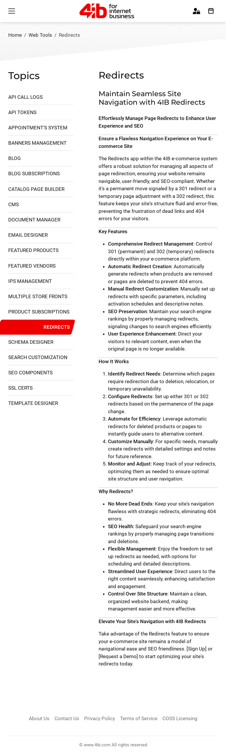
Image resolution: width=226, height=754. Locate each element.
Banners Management (37, 143)
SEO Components (30, 373)
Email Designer (28, 235)
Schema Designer (30, 342)
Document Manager (34, 220)
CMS (13, 204)
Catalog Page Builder (36, 189)
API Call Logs (25, 97)
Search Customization (37, 357)
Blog (14, 158)
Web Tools (40, 35)
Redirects (57, 327)
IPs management (30, 281)
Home (15, 35)
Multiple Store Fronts (37, 296)
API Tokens (22, 112)
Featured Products (33, 250)
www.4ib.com (97, 745)
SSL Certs (20, 388)
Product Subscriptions (38, 312)
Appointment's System (37, 128)
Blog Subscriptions (34, 173)
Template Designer (33, 403)
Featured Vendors (32, 266)
